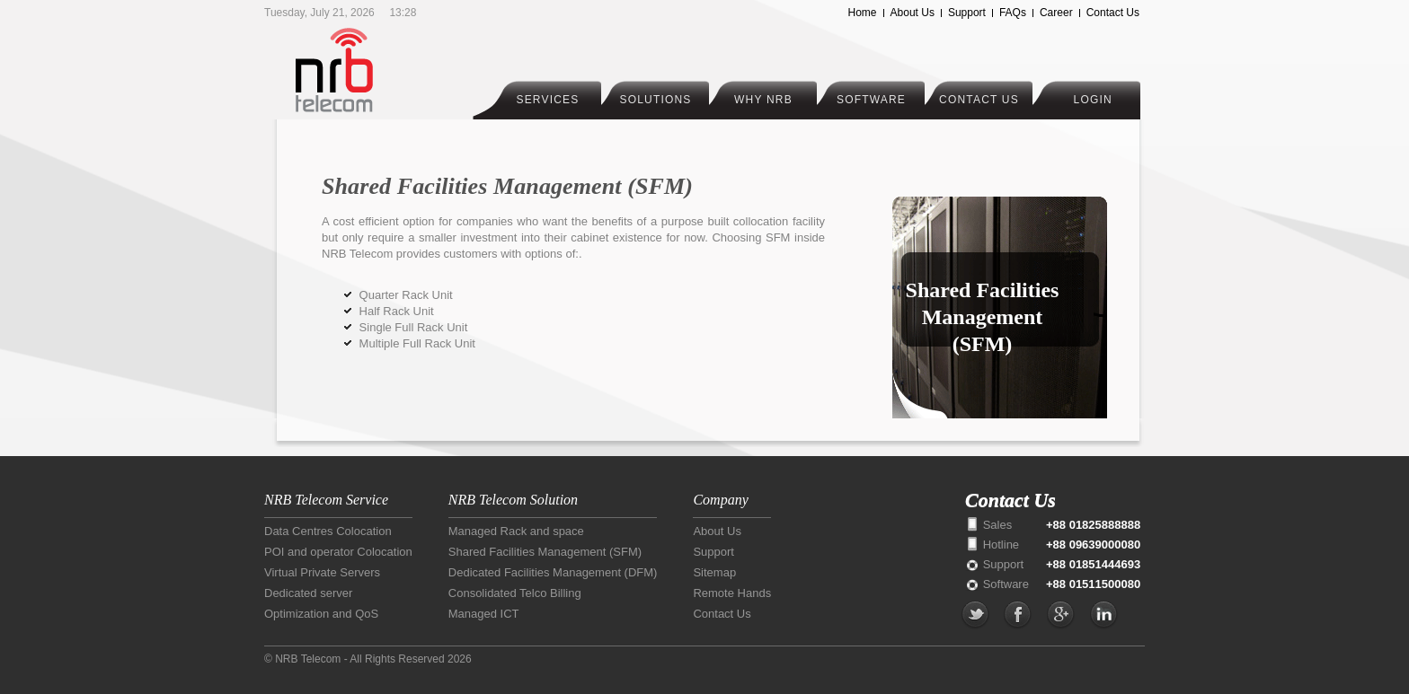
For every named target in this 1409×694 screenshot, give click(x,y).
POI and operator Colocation (338, 551)
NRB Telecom (370, 70)
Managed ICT (483, 613)
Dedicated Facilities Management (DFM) (553, 572)
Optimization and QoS (321, 613)
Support (967, 12)
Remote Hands (732, 593)
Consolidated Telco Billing (514, 593)
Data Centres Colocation (328, 531)
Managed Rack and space (516, 531)
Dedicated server (308, 593)
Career (1056, 12)
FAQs (1012, 12)
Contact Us (1112, 12)
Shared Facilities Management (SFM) (545, 551)
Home (862, 12)
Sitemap (714, 572)
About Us (913, 12)
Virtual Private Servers (322, 572)
